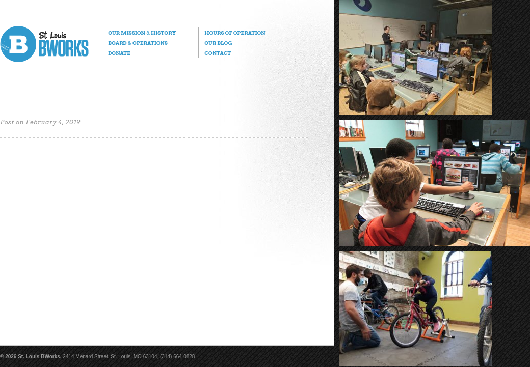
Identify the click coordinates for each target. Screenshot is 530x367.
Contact (217, 53)
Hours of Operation (234, 33)
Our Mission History (142, 33)
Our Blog (218, 43)
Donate (119, 53)
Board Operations (138, 43)
